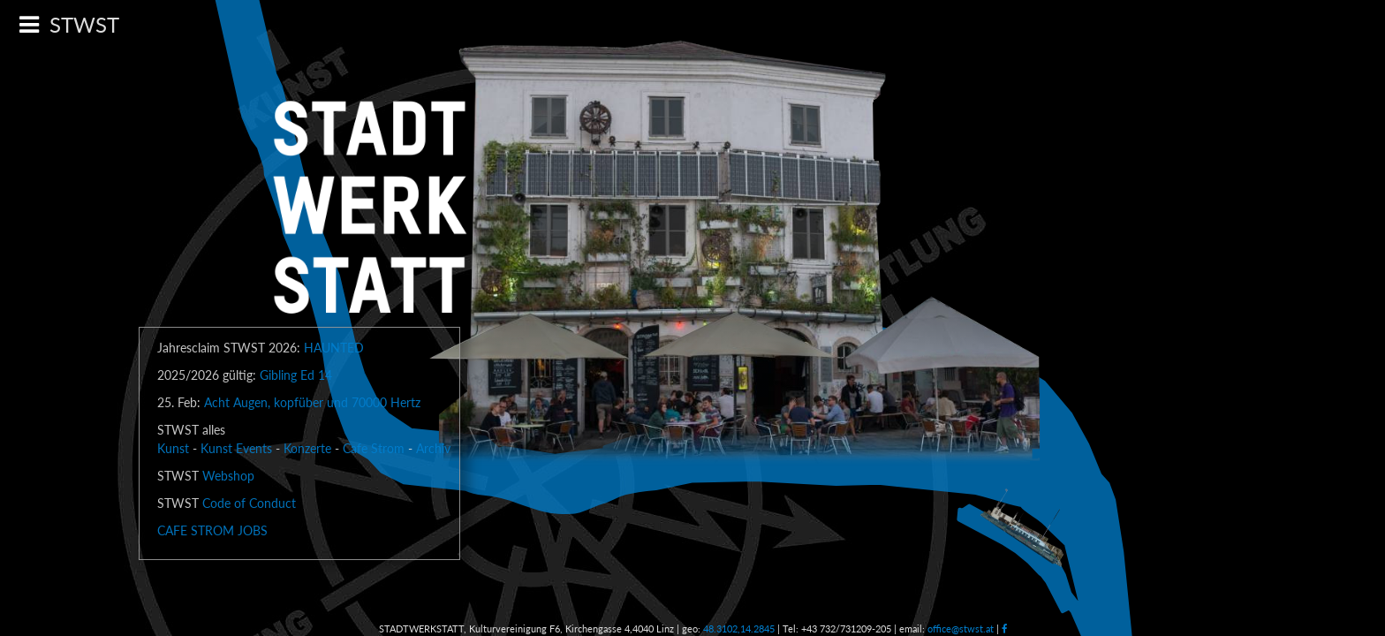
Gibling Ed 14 (296, 374)
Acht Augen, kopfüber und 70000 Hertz (312, 402)
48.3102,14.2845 (739, 628)
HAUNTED (334, 347)
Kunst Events (236, 448)
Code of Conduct (249, 503)
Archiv (433, 448)
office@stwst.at (960, 628)
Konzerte (307, 448)
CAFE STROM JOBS (212, 530)
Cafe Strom (374, 448)
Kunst (173, 448)
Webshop (228, 475)
